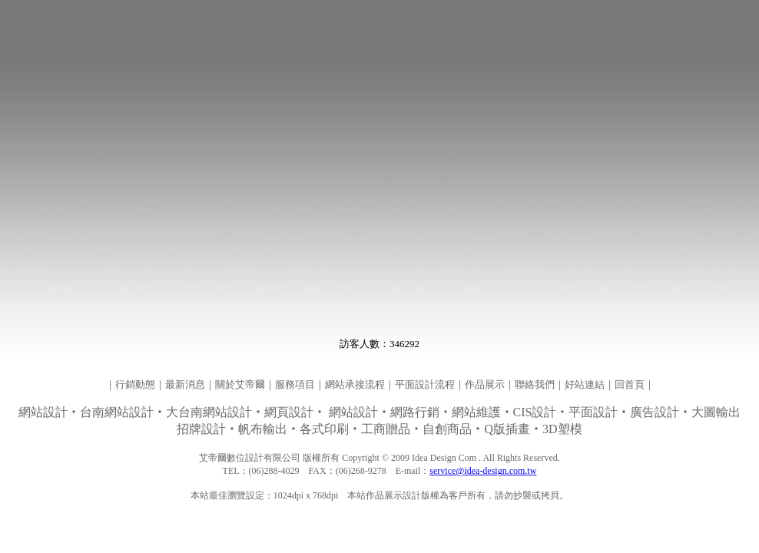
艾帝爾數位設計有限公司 (249, 457)
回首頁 (630, 384)
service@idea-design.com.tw (482, 470)
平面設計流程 (425, 384)
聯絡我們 (535, 384)
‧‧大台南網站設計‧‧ (173, 412)
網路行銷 (414, 412)
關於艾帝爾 (240, 384)
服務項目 (295, 384)
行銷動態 (135, 384)
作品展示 (485, 384)
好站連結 (585, 384)
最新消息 (185, 384)
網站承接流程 (355, 384)
